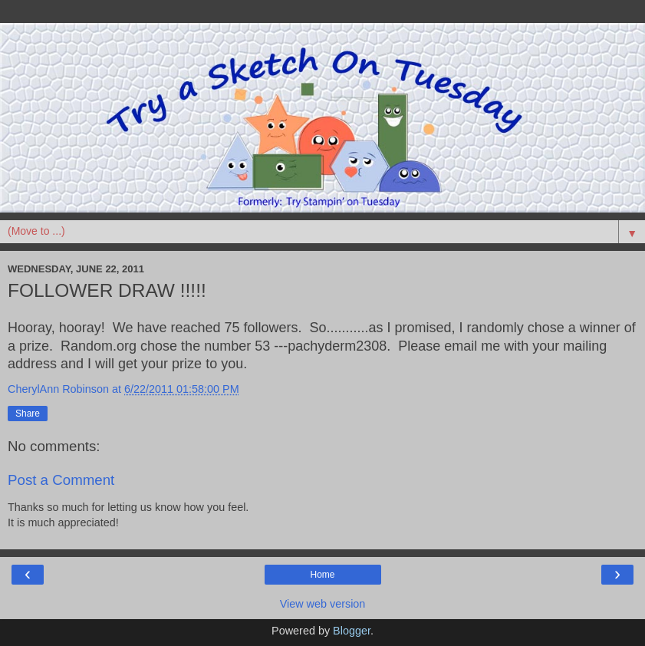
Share (27, 413)
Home (322, 574)
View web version (323, 604)
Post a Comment (61, 480)
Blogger (351, 631)
